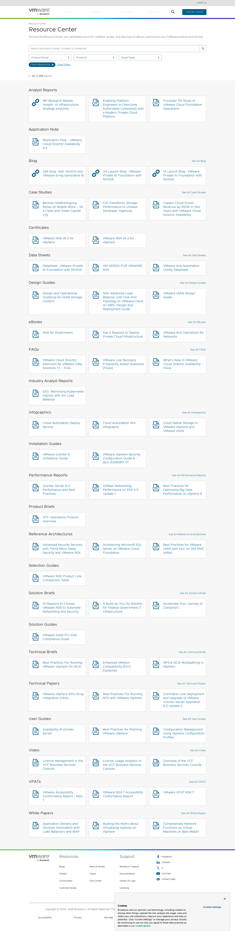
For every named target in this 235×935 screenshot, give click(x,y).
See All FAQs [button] (198, 350)
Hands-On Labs (128, 881)
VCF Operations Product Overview (60, 519)
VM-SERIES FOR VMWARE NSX (122, 267)
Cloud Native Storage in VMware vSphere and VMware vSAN (180, 427)
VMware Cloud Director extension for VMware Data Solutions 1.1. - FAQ (62, 364)
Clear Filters (63, 64)
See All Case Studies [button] (194, 192)
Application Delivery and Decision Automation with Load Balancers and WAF (61, 827)
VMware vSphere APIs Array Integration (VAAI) (63, 696)
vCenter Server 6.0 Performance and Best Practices (59, 489)
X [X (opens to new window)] (159, 868)
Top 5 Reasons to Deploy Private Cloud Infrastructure (123, 334)
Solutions (96, 12)
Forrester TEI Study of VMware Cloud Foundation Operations (182, 104)
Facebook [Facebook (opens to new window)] (164, 857)
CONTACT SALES (194, 12)
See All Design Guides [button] (193, 283)
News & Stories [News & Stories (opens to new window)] (97, 867)
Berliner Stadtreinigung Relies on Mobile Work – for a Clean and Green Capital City (63, 209)
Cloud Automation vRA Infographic (119, 425)
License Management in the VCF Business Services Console (63, 764)
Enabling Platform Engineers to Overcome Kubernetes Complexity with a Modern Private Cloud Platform (123, 108)
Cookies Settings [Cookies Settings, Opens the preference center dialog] (212, 907)
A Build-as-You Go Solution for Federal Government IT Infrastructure (122, 607)
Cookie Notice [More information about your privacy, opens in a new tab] (143, 926)
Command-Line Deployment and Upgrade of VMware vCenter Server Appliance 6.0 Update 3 (183, 700)
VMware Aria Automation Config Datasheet (181, 267)
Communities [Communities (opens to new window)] (65, 881)
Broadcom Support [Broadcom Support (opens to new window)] (129, 867)
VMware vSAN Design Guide (179, 295)
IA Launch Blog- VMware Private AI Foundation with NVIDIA (182, 175)
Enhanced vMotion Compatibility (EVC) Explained (117, 666)
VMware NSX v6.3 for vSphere (58, 240)
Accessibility (45, 917)
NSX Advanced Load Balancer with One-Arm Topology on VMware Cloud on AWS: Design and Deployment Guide (123, 301)
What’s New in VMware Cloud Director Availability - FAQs (183, 364)
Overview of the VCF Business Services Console (182, 762)
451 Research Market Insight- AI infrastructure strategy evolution (60, 104)
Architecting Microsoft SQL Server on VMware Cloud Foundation (122, 548)
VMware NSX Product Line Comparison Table (62, 578)
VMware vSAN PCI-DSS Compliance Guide (60, 637)
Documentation (127, 874)
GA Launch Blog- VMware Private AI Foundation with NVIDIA (122, 175)
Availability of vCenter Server (58, 731)
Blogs (62, 867)
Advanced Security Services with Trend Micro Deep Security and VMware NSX (62, 548)
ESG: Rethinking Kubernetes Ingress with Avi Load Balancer (63, 395)
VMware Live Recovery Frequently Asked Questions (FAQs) (123, 364)
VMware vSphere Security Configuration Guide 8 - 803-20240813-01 (121, 458)
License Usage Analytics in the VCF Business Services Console (122, 764)
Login (201, 3)
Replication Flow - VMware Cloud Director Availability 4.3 (62, 144)
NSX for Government (58, 332)
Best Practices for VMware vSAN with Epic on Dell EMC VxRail (183, 548)
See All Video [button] (198, 750)
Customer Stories (68, 888)
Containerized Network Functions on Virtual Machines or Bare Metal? (181, 827)
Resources (155, 12)
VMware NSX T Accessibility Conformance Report (123, 794)
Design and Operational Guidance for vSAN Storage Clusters (62, 297)
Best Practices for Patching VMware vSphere (122, 731)
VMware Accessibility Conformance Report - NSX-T (63, 796)
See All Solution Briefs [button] (193, 593)
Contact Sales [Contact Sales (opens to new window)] (165, 879)
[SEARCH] (111, 48)
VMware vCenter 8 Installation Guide (56, 456)
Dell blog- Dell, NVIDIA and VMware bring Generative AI (63, 173)
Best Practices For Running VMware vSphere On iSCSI (62, 664)
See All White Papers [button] (193, 813)
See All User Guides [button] (194, 719)
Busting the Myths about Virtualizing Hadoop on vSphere (120, 827)
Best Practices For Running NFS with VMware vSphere (122, 696)
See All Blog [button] (199, 161)
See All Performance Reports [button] (189, 475)
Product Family (50, 57)
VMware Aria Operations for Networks (183, 334)
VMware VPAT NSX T (178, 792)
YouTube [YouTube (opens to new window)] (163, 873)
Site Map (108, 917)
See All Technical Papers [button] (191, 683)
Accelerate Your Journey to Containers (183, 605)
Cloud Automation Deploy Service (61, 425)
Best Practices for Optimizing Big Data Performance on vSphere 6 (182, 489)
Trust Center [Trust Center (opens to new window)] (95, 881)
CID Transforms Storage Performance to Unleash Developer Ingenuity (120, 207)
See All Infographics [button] (194, 412)
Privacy (78, 917)
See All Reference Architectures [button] (187, 534)
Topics (92, 874)
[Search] (203, 48)
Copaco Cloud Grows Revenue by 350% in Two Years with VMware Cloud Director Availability (182, 209)
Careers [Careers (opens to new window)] (63, 874)
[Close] (224, 899)
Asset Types (140, 57)
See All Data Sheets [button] (194, 255)
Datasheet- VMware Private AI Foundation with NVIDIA (63, 267)
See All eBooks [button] (197, 322)
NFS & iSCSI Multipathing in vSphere (183, 664)
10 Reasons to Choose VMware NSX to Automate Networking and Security (62, 607)
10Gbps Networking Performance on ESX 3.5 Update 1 (120, 489)
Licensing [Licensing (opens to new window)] (124, 888)
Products (68, 12)
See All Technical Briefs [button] (192, 652)
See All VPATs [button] (197, 782)
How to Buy (125, 12)
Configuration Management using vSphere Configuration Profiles (183, 733)
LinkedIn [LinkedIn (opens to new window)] (163, 862)
